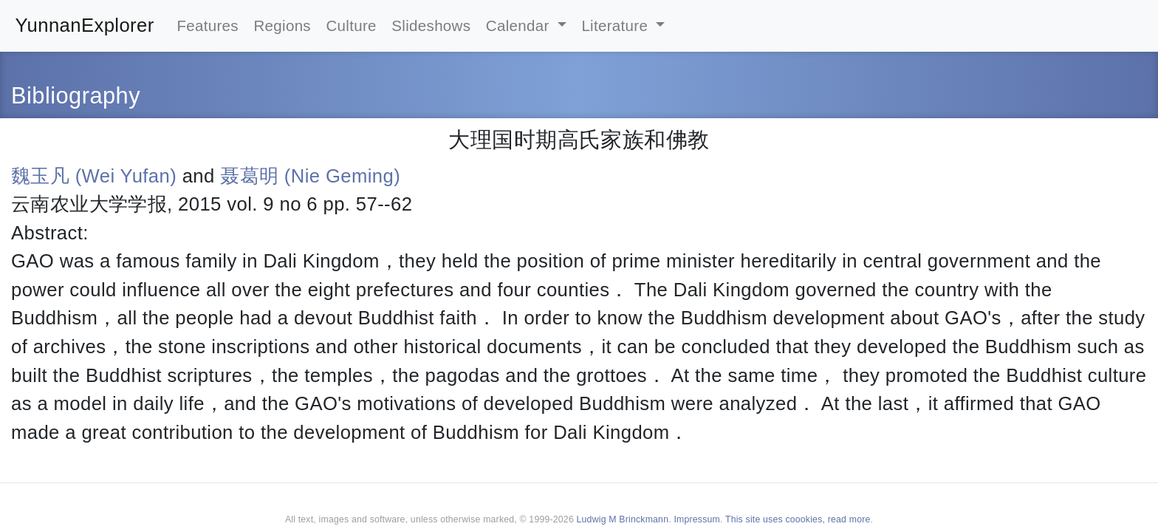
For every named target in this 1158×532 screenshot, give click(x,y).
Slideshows (430, 25)
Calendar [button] (520, 25)
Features (208, 25)
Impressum (697, 519)
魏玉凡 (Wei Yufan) (94, 176)
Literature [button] (616, 25)
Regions (282, 25)
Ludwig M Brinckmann (623, 519)
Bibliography (75, 96)
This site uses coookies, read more (798, 519)
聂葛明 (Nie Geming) (310, 176)
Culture (351, 25)
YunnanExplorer (85, 25)
